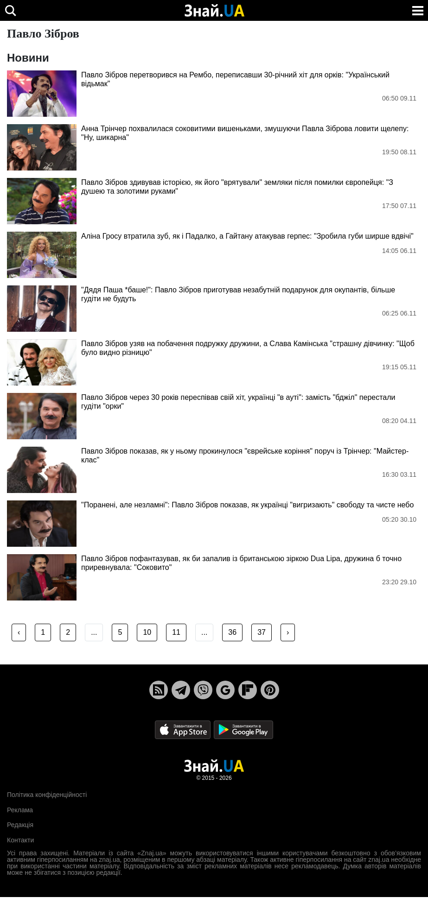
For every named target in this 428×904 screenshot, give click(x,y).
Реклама (20, 810)
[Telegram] (181, 690)
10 (147, 632)
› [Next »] (288, 632)
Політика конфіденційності (47, 794)
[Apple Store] (183, 729)
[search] (10, 10)
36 (232, 632)
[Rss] (158, 690)
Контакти (20, 840)
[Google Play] (243, 729)
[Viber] (203, 690)
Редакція (20, 824)
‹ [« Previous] (19, 632)
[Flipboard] (247, 690)
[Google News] (225, 690)
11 (176, 632)
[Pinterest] (270, 690)
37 (261, 632)
